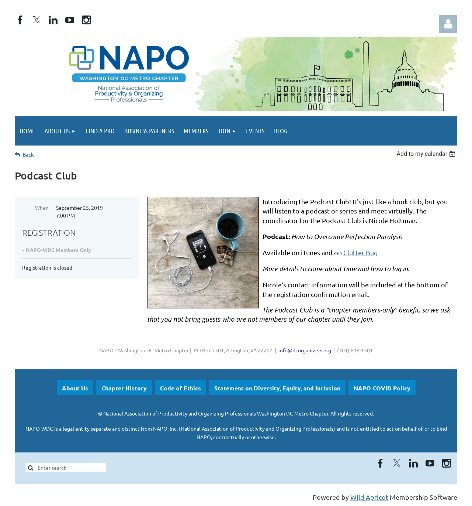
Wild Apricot (369, 497)
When (42, 207)
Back (28, 154)
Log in (448, 24)
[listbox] (426, 153)
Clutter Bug (360, 252)
